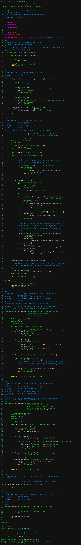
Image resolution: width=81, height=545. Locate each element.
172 (2, 295)
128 (2, 222)
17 (2, 37)
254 (2, 431)
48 (2, 89)
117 (2, 203)
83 (2, 147)
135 (2, 233)
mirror (37, 4)
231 (2, 393)
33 (2, 64)
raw (46, 7)
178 (2, 305)
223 (2, 380)
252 (2, 428)
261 (2, 443)
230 (2, 391)
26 (2, 52)
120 (2, 208)
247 (2, 420)
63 (2, 114)
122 (2, 212)
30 (2, 59)
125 (2, 217)
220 (2, 375)
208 (2, 355)
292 (2, 494)
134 (2, 232)
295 (2, 499)
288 (2, 488)
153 (2, 263)
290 (2, 491)
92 (2, 162)
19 (2, 41)
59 (2, 107)
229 (2, 390)
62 (2, 112)
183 (2, 313)
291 (2, 493)
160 (2, 275)
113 (2, 197)
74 (2, 132)
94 (2, 165)
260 (2, 441)
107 (2, 187)
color (31, 4)
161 (2, 277)
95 (2, 167)
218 (2, 371)
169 (2, 290)
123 (2, 213)
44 (2, 82)
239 (2, 406)
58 (2, 105)
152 (2, 262)
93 (2, 164)
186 (2, 318)
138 (2, 238)
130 (2, 225)
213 (2, 363)
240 (2, 408)
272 (2, 461)
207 (2, 353)
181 (2, 310)
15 (2, 34)
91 (2, 160)
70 (2, 125)
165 (2, 283)
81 (2, 144)
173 (2, 297)
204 (2, 348)
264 (2, 448)
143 (2, 247)
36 (2, 69)
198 (2, 338)
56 (2, 102)
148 (2, 255)
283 (2, 479)
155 (2, 267)
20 (2, 42)
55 (2, 100)
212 (2, 361)
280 (2, 474)
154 (2, 265)
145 (2, 250)
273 (2, 463)
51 (2, 94)
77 (2, 137)
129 (2, 223)
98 (2, 172)
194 (2, 331)
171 (2, 293)
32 (2, 62)
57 (2, 104)
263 (2, 446)
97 (2, 170)
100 (2, 175)
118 (2, 205)
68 (2, 122)
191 (2, 326)
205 (2, 350)
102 (2, 179)
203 (2, 346)
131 (2, 227)
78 (2, 139)
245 (2, 416)
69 (2, 124)
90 (2, 159)
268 (2, 454)
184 (2, 315)
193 (2, 330)
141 (2, 243)
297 (2, 503)
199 (2, 340)
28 (2, 56)
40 (2, 75)
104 (2, 182)
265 (2, 449)
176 (2, 301)
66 (2, 119)
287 (2, 486)
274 (2, 464)
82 (2, 145)
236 (2, 401)
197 (2, 336)
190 (2, 325)
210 (2, 358)
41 (2, 77)
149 (2, 257)
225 (2, 383)
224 (2, 381)
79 (2, 140)
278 (2, 471)
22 (2, 46)
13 (2, 31)
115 (2, 200)
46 (2, 85)
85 (2, 150)
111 (2, 193)
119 (2, 207)
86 (2, 152)
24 (2, 49)
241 (2, 410)
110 (2, 192)
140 (2, 242)
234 (2, 398)
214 (2, 365)
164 (2, 282)
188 (2, 321)
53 (2, 97)
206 (2, 351)
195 (2, 333)
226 (2, 385)
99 (2, 174)
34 (2, 65)
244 (2, 415)
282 (2, 478)
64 (2, 115)
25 (2, 51)
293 (2, 496)
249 (2, 423)
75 (2, 134)
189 (2, 323)
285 (2, 483)
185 (2, 316)
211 (2, 360)
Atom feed (51, 4)
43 (2, 80)
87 (2, 154)
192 (2, 328)
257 (2, 436)
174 (2, 298)
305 (2, 516)
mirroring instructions (30, 539)
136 (2, 235)
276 (2, 468)
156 (2, 268)
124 (2, 215)
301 (2, 509)
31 (2, 60)
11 (2, 27)
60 (2, 109)
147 (2, 253)
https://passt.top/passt (22, 528)
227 (2, 386)
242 (2, 411)
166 (2, 285)
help (25, 4)
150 (2, 258)
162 (2, 278)
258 (2, 438)
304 (2, 514)
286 (2, 484)
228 (2, 388)
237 (2, 403)
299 (2, 506)
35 (2, 67)
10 (2, 26)
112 (2, 195)
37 (2, 70)
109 (2, 190)
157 (2, 270)
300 (2, 508)
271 (2, 459)
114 (2, 198)
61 (2, 110)
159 (2, 273)
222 (2, 378)
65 (2, 117)
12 (2, 29)
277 (2, 469)
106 (2, 185)
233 (2, 396)
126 (2, 218)
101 (2, 177)
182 (2, 311)
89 (2, 157)
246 (2, 418)
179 (2, 306)
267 (2, 453)
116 (2, 202)
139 (2, 240)
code (43, 4)
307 (2, 519)
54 (2, 99)
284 (2, 481)
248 (2, 421)
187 (2, 320)
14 (2, 32)
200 (2, 341)
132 (2, 228)
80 (2, 142)
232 (2, 395)
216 (2, 368)
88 (2, 155)
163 (2, 280)
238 (2, 405)
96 (2, 169)
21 (2, 44)
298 (2, 504)
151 (2, 260)
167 (2, 287)
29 (2, 57)
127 (2, 220)
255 (2, 433)
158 (2, 272)
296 (2, 501)
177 (2, 303)
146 (2, 252)
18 (2, 39)
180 (2, 308)
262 (2, 444)
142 (2, 245)
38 (2, 72)
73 (2, 130)
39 (2, 74)
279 (2, 473)
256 (2, 434)
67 (2, 120)
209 (2, 356)
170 (2, 292)
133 (2, 230)
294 (2, 498)
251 (2, 426)
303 (2, 513)
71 (2, 127)
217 (2, 370)
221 (2, 376)
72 (2, 129)
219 (2, 373)
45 (2, 84)
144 (2, 248)
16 (2, 36)
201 (2, 343)
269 (2, 456)
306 (2, 518)
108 (2, 188)
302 (2, 511)
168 (2, 288)
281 (2, 476)
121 (2, 210)
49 (2, 90)
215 (2, 366)
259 (2, 439)
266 (2, 451)
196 (2, 335)
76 (2, 135)
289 (2, 489)
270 (2, 458)
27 (2, 54)
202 (2, 345)
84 (2, 149)
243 (2, 413)
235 (2, 400)
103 (2, 180)
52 (2, 95)
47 (2, 87)
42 (2, 79)
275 (2, 466)
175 (2, 300)
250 (2, 424)
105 (2, 183)
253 (2, 429)
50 (2, 92)
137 (2, 237)
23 (2, 47)
